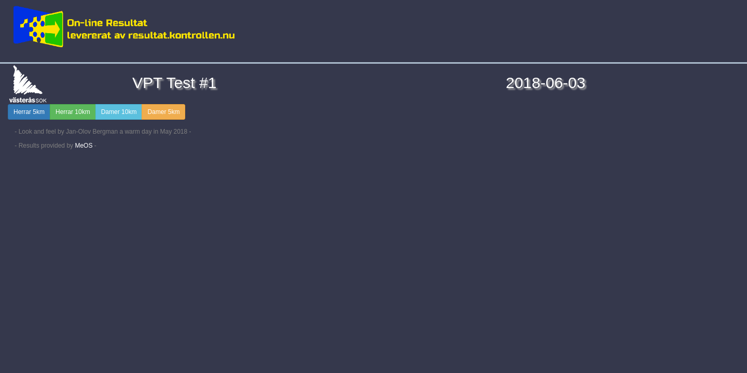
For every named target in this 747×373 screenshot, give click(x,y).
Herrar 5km (29, 112)
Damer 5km (163, 112)
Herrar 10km (73, 112)
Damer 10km (119, 112)
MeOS (83, 145)
